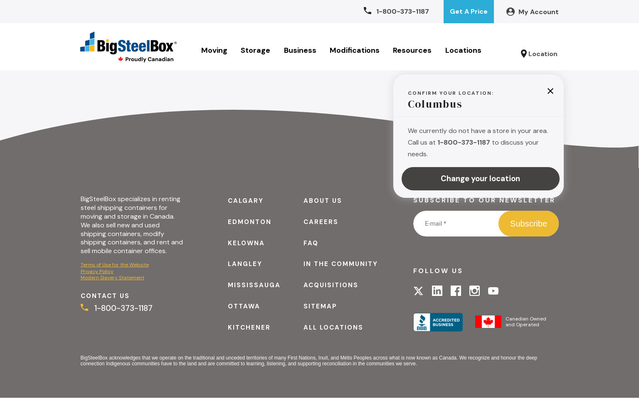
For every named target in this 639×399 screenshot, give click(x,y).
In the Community (341, 265)
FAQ (310, 244)
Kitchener (247, 328)
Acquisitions (331, 286)
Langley (244, 265)
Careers (320, 223)
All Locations (334, 328)
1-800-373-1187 (117, 310)
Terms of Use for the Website (115, 266)
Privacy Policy (97, 272)
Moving (215, 51)
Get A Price (469, 11)
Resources (412, 51)
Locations (464, 51)
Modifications (355, 51)
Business (300, 51)
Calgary (244, 201)
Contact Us (106, 297)
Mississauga (253, 286)
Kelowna (245, 244)
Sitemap (320, 307)
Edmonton (248, 223)
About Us (323, 201)
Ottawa (243, 307)
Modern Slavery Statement (112, 279)
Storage (256, 51)
